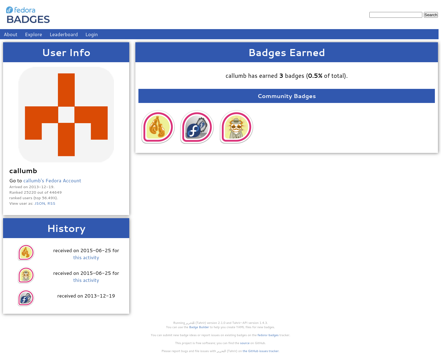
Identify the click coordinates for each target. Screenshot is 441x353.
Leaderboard (64, 34)
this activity (86, 257)
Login (91, 34)
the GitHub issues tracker (261, 351)
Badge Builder (199, 327)
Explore (33, 34)
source (245, 343)
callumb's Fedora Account (52, 180)
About (10, 34)
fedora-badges (268, 335)
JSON (39, 203)
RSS (51, 203)
